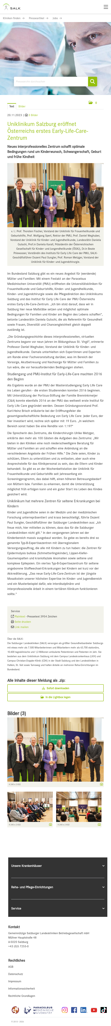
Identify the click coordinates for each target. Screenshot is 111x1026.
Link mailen (22, 627)
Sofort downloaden (55, 688)
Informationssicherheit (21, 988)
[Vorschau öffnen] (55, 195)
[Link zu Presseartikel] (38, 18)
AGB (10, 966)
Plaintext (20, 616)
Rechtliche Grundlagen (21, 996)
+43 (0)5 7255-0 (18, 946)
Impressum (14, 981)
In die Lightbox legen (55, 697)
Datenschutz (15, 974)
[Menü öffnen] (104, 103)
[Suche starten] (92, 81)
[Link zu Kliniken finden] (14, 18)
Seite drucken (23, 621)
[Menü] (106, 7)
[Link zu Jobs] (57, 18)
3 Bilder (33, 115)
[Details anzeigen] (100, 784)
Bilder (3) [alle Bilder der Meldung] (16, 713)
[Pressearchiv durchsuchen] (55, 81)
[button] (92, 103)
